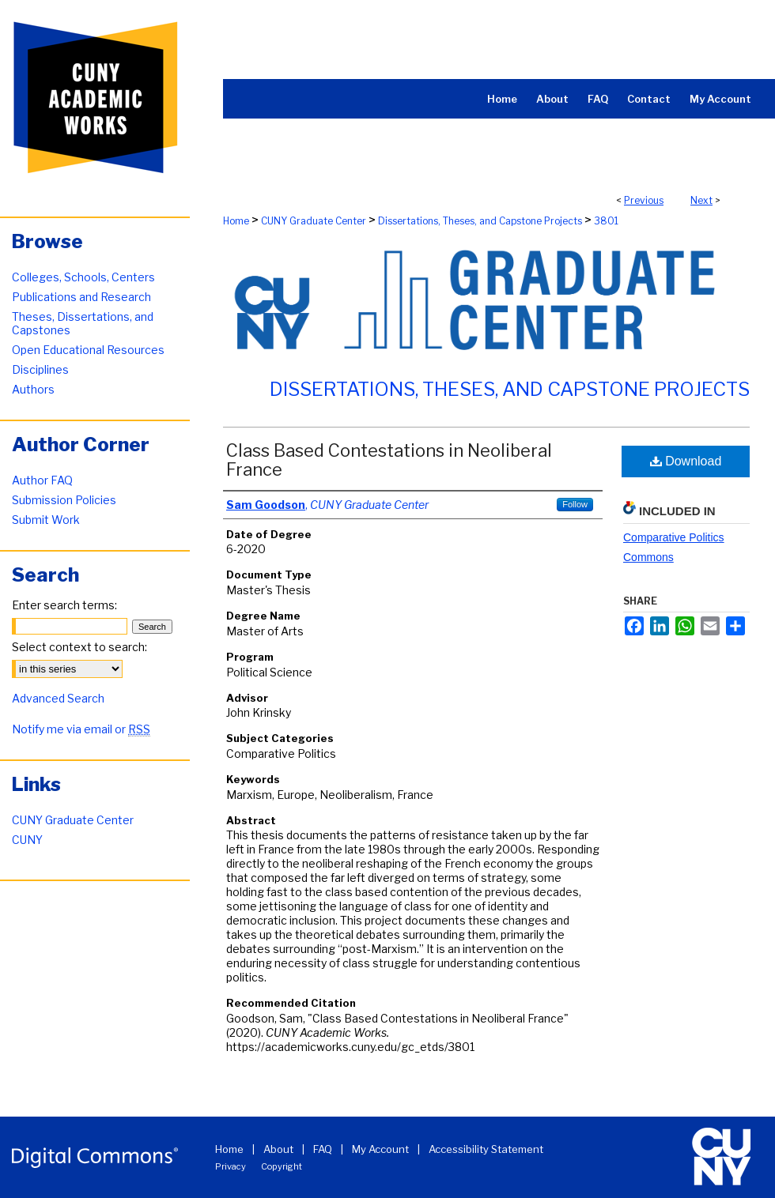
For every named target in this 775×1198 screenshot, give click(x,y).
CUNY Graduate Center (313, 221)
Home (236, 221)
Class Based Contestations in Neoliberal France (389, 460)
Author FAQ (42, 480)
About (278, 1149)
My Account (380, 1149)
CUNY (27, 839)
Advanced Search (58, 698)
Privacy (230, 1166)
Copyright (281, 1166)
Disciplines (40, 369)
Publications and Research (81, 296)
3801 (606, 221)
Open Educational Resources (88, 349)
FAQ (322, 1149)
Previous (643, 200)
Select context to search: (79, 647)
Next (701, 200)
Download (686, 461)
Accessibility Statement (486, 1149)
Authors (33, 389)
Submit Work (46, 519)
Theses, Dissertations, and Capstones (82, 323)
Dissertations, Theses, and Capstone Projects (480, 221)
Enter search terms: (64, 605)
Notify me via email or (81, 729)
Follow (575, 504)
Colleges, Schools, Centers (83, 277)
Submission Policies (64, 500)
